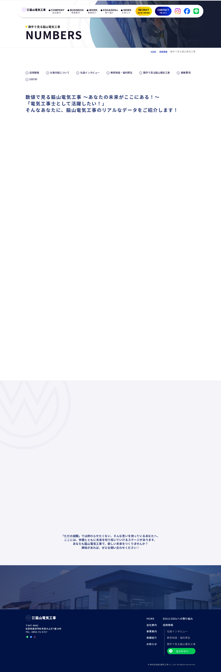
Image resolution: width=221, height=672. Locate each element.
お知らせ (151, 644)
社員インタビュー (96, 72)
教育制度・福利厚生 (130, 72)
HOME (151, 51)
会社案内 (151, 624)
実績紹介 (151, 637)
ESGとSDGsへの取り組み (178, 618)
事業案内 (151, 631)
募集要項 (35, 79)
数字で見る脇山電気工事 (169, 72)
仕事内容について (63, 72)
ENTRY (56, 79)
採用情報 (162, 51)
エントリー (182, 651)
